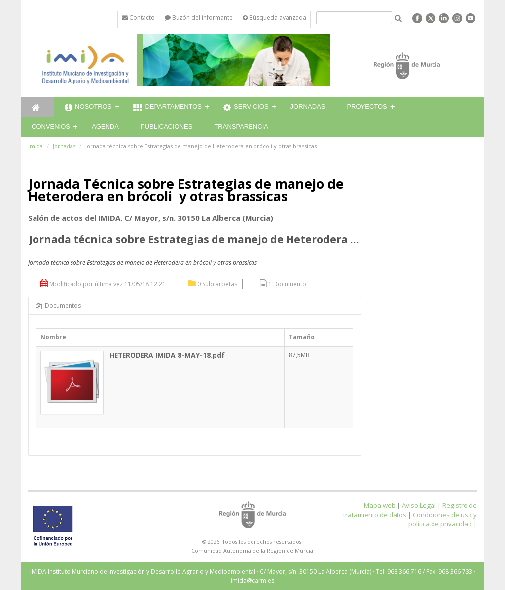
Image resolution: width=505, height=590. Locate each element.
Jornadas (307, 106)
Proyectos (367, 106)
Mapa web (380, 505)
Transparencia (241, 126)
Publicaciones (166, 126)
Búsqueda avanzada (274, 17)
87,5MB (299, 355)
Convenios (51, 126)
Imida (35, 146)
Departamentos (167, 108)
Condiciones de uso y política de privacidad (442, 519)
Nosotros (88, 108)
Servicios (246, 108)
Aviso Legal (419, 505)
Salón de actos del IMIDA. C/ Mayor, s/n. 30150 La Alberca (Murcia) (150, 218)
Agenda (105, 126)
